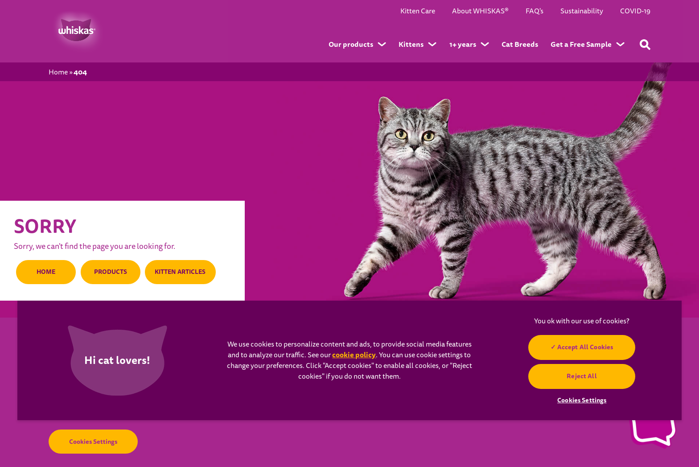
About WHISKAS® (480, 11)
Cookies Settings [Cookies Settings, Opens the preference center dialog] (581, 400)
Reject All (582, 376)
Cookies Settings (93, 441)
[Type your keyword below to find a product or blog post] (645, 44)
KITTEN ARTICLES (178, 272)
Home (58, 72)
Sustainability (581, 11)
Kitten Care (417, 11)
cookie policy (354, 355)
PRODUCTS (107, 272)
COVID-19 (635, 11)
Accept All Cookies (585, 347)
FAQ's (534, 11)
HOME (45, 272)
